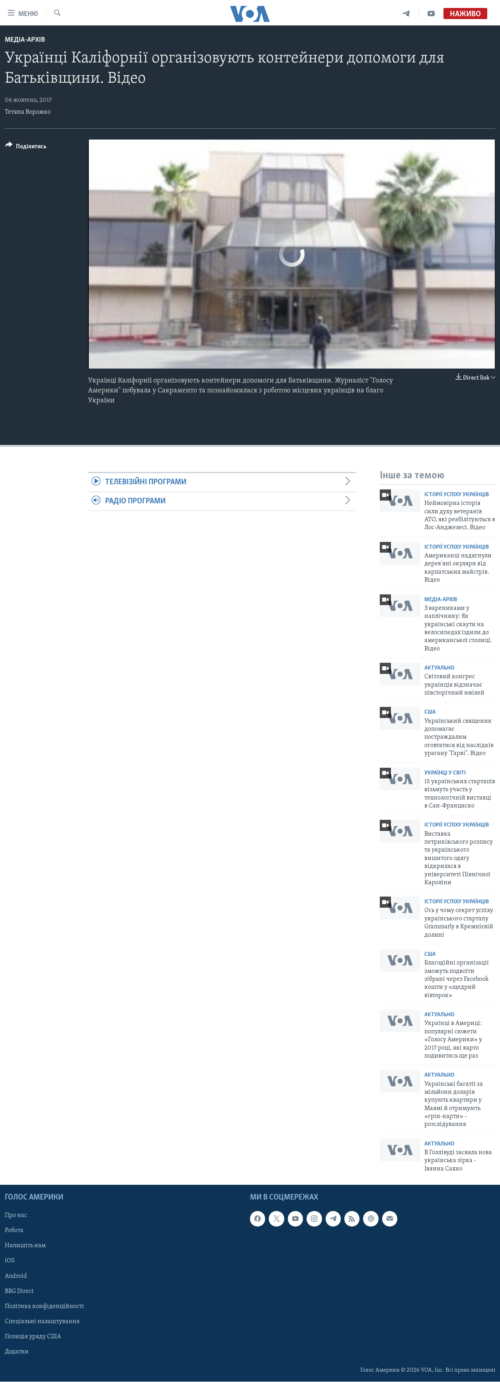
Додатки (17, 1352)
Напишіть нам (25, 1246)
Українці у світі (445, 773)
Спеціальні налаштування (42, 1321)
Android (16, 1276)
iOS (10, 1261)
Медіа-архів (25, 40)
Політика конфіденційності (44, 1306)
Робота (14, 1231)
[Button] (26, 148)
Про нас (16, 1216)
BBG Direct (19, 1291)
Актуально (439, 668)
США (430, 712)
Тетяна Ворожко (28, 112)
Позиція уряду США (33, 1336)
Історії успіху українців (456, 495)
